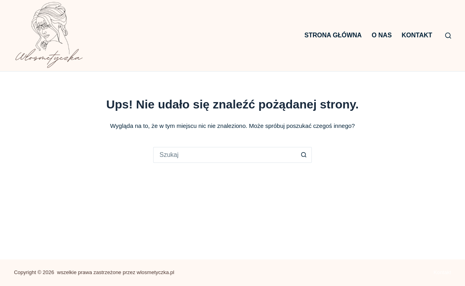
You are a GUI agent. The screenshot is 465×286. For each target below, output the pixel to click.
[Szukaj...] (224, 155)
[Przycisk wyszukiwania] (304, 155)
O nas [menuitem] (382, 35)
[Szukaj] (448, 36)
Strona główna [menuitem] (332, 35)
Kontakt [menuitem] (417, 35)
